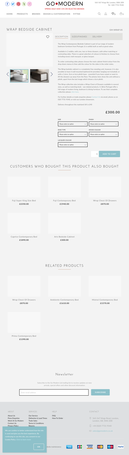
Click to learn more (23, 439)
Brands (36, 14)
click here (74, 92)
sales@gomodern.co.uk (103, 431)
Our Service (33, 416)
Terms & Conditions (36, 423)
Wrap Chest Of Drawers (105, 200)
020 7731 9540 (118, 5)
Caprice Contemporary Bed (24, 236)
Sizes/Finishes (79, 37)
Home (10, 14)
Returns (32, 426)
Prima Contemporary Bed (24, 336)
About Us (11, 416)
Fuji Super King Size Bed (24, 200)
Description (61, 37)
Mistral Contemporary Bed (105, 299)
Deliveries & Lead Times (38, 418)
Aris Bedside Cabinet (64, 236)
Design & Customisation (56, 14)
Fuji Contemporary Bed (64, 200)
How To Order (57, 418)
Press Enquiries (14, 418)
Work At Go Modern (16, 421)
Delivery (97, 37)
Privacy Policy (13, 426)
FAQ (54, 416)
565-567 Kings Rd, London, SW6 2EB (109, 2)
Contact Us (96, 97)
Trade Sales (33, 421)
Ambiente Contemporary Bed (64, 299)
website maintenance (53, 447)
